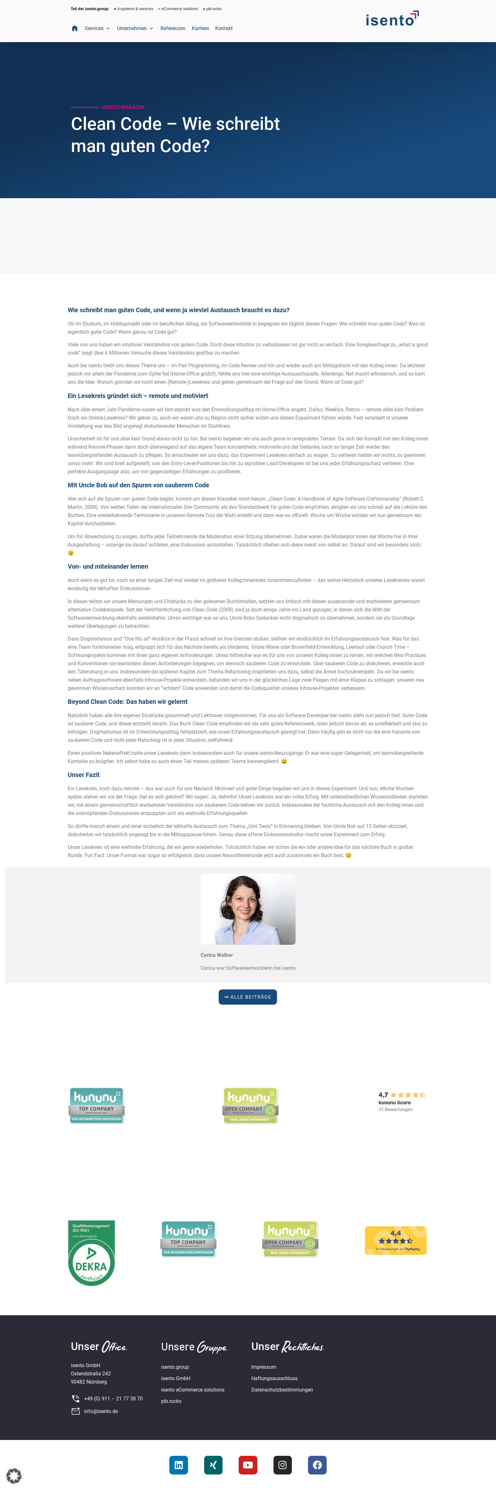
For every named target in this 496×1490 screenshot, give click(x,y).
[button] (98, 28)
